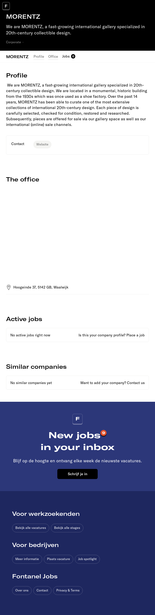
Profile (39, 56)
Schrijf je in (77, 474)
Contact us (136, 382)
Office (53, 56)
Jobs (66, 56)
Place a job (135, 335)
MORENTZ (17, 56)
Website (42, 144)
